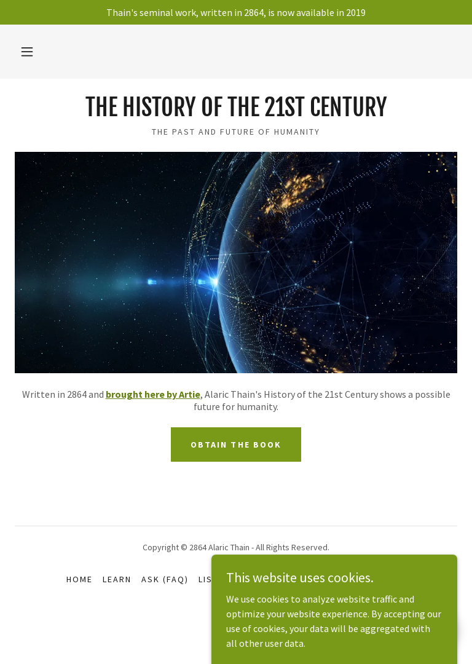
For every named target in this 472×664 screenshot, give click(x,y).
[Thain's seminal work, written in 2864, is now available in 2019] (236, 12)
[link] (236, 112)
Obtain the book (236, 444)
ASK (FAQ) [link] (165, 579)
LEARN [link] (117, 579)
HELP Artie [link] (302, 579)
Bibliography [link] (372, 579)
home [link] (79, 579)
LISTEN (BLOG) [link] (232, 579)
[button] (27, 51)
